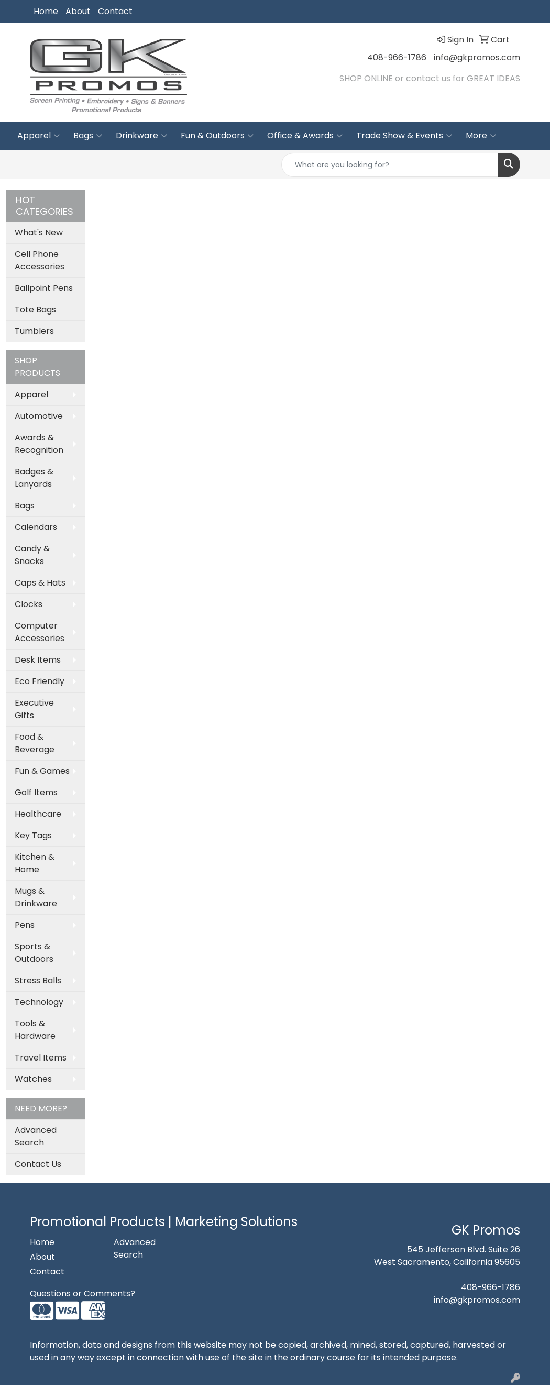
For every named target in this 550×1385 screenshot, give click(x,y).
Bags (87, 135)
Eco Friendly (39, 681)
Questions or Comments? (82, 1293)
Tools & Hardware (35, 1030)
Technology (39, 1002)
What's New (39, 232)
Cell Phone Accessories (39, 260)
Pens (25, 925)
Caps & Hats (40, 583)
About (78, 11)
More (481, 135)
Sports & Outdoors (34, 952)
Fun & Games (42, 771)
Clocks (28, 604)
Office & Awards (305, 135)
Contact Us (38, 1164)
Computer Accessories (39, 632)
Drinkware (141, 135)
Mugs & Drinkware (36, 897)
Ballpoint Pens (44, 288)
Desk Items (38, 660)
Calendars (36, 527)
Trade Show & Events (404, 135)
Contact (115, 11)
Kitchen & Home (34, 863)
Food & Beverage (34, 743)
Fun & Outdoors (217, 135)
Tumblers (34, 331)
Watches (33, 1079)
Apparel (38, 135)
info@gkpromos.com (477, 57)
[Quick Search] (389, 165)
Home (46, 11)
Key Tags (33, 835)
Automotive (39, 416)
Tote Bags (35, 310)
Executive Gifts (34, 709)
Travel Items (41, 1058)
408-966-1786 (396, 57)
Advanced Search (36, 1136)
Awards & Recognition (39, 443)
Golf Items (36, 792)
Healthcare (38, 814)
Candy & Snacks (32, 555)
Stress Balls (38, 981)
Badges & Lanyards (34, 478)
